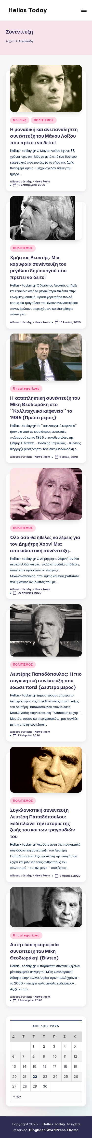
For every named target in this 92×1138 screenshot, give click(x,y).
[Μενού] (83, 10)
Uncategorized (26, 388)
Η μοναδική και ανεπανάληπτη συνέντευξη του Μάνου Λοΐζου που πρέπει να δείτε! (44, 135)
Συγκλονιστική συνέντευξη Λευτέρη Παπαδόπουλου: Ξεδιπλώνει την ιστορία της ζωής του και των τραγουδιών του (42, 823)
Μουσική (19, 120)
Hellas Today (27, 10)
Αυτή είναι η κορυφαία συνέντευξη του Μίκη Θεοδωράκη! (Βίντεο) (34, 951)
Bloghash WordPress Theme (54, 1130)
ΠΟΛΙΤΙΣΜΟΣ (44, 120)
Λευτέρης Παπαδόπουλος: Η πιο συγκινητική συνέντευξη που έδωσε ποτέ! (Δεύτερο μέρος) (46, 680)
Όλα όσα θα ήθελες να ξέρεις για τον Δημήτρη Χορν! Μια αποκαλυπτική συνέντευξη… (45, 543)
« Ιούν (17, 1096)
